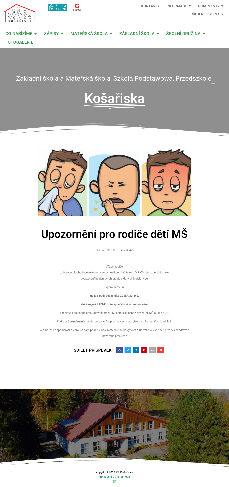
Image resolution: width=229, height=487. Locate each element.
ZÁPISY (53, 34)
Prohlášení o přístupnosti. (114, 476)
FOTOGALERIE (19, 42)
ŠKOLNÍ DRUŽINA (185, 34)
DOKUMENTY (211, 5)
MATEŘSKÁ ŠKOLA (91, 34)
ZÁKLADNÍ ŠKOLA (139, 34)
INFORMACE (179, 5)
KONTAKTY (150, 6)
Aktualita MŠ (127, 250)
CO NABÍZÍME (21, 34)
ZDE (165, 313)
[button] (119, 350)
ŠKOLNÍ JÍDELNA (208, 14)
